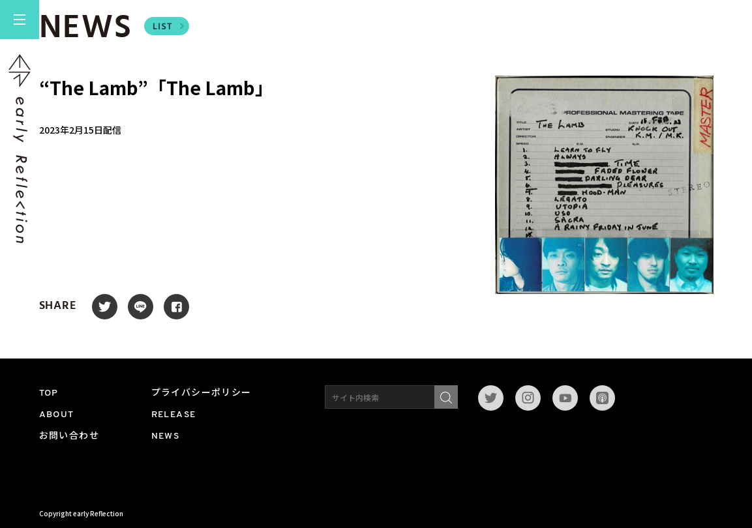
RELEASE (173, 415)
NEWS (165, 436)
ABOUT (56, 415)
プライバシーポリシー (201, 393)
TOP (49, 393)
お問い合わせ (69, 436)
